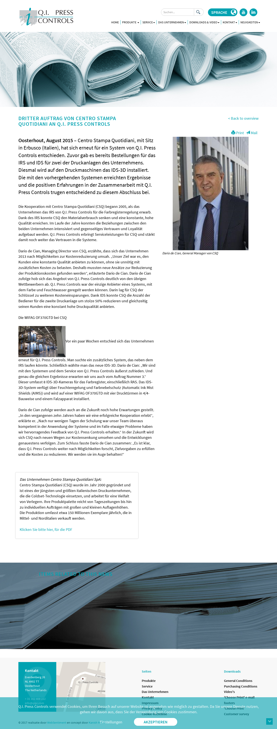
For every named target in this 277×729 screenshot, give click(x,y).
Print (237, 132)
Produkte (130, 22)
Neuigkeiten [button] (250, 22)
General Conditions (238, 680)
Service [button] (148, 22)
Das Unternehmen (155, 691)
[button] (222, 12)
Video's (229, 691)
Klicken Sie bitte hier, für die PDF (46, 529)
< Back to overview (243, 118)
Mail (252, 132)
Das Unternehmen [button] (172, 22)
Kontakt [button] (230, 22)
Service (147, 686)
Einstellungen (111, 721)
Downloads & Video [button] (204, 22)
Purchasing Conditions (240, 686)
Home (115, 22)
